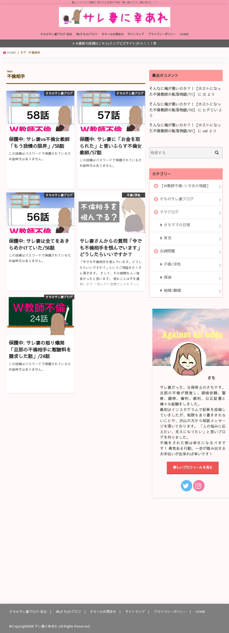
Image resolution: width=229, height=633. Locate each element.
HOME (184, 37)
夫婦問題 (167, 251)
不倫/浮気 (172, 263)
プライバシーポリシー (162, 37)
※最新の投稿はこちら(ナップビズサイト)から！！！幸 (115, 46)
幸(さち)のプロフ (86, 37)
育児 (167, 238)
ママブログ (169, 212)
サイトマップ (135, 37)
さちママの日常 (176, 225)
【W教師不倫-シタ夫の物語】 (185, 187)
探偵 (167, 276)
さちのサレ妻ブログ (177, 200)
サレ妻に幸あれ (46, 625)
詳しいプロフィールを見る (192, 466)
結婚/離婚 (172, 289)
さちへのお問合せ (113, 37)
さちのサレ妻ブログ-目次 (56, 37)
